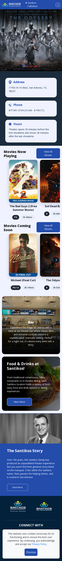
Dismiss (31, 552)
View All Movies (48, 153)
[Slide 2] (31, 65)
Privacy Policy (39, 544)
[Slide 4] (38, 65)
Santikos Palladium (33, 4)
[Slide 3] (34, 65)
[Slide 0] (23, 65)
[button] (56, 186)
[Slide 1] (27, 65)
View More (19, 401)
